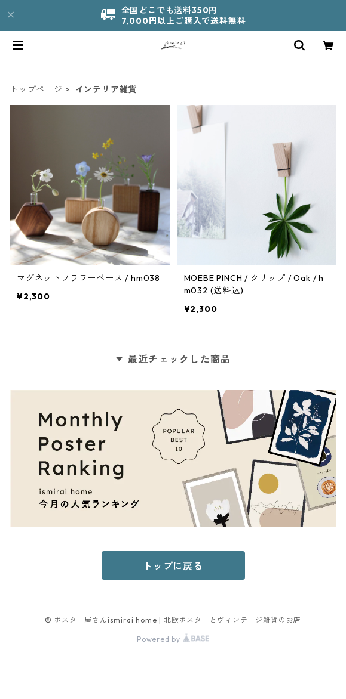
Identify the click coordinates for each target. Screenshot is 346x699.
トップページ (36, 89)
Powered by (173, 639)
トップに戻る (173, 566)
